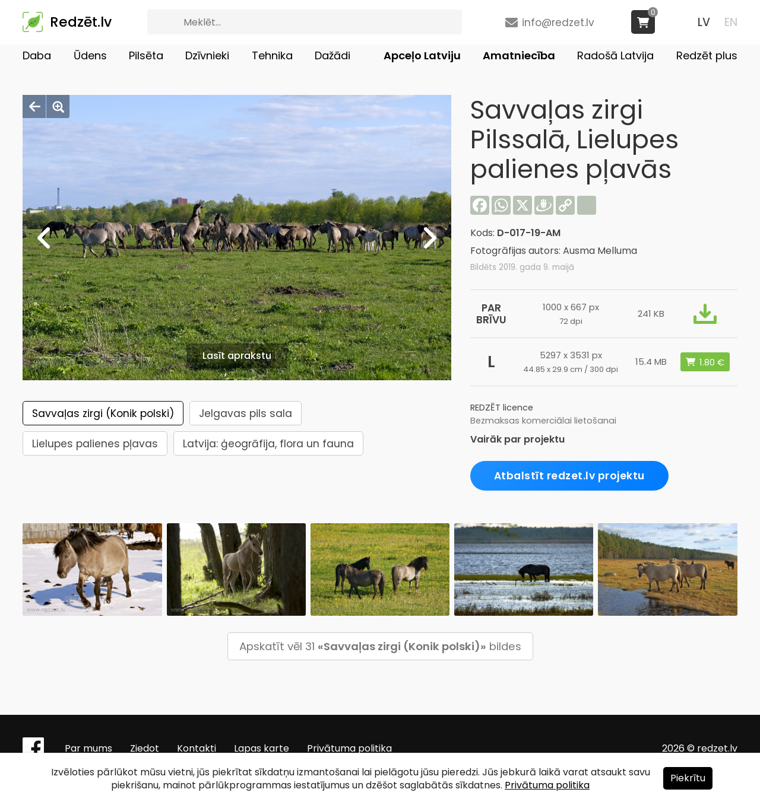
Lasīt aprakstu (236, 355)
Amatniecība (519, 55)
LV (704, 22)
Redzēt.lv (81, 21)
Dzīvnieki (207, 55)
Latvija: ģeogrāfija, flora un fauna (268, 444)
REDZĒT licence (501, 407)
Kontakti (196, 748)
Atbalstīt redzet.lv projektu (569, 476)
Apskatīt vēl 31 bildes (380, 646)
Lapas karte (261, 748)
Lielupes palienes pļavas (95, 444)
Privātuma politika (349, 748)
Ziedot (144, 748)
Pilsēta (146, 55)
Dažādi (332, 55)
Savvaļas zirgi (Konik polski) (103, 413)
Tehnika (272, 55)
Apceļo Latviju (422, 55)
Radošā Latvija (615, 55)
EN (730, 22)
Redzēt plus (706, 55)
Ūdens (90, 55)
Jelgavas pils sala (245, 413)
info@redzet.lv (558, 22)
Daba (37, 55)
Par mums (88, 748)
